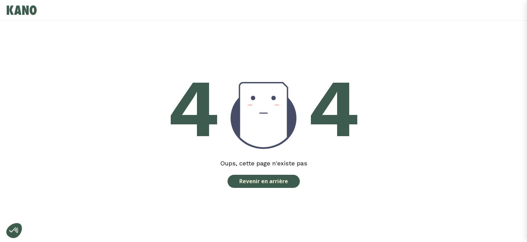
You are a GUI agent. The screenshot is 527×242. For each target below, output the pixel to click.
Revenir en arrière (263, 181)
